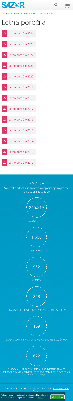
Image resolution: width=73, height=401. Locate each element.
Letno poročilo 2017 (21, 109)
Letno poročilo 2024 (21, 33)
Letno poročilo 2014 (21, 141)
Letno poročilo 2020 (21, 76)
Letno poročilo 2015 (21, 130)
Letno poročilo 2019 (21, 87)
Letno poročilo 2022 (21, 55)
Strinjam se (57, 396)
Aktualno (15, 13)
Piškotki (36, 391)
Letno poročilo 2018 (21, 98)
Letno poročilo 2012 (21, 162)
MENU (67, 7)
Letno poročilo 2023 (21, 44)
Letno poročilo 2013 (21, 152)
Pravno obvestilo (61, 388)
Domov (5, 13)
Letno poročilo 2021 (21, 66)
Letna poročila (29, 13)
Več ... (40, 398)
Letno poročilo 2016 (21, 119)
